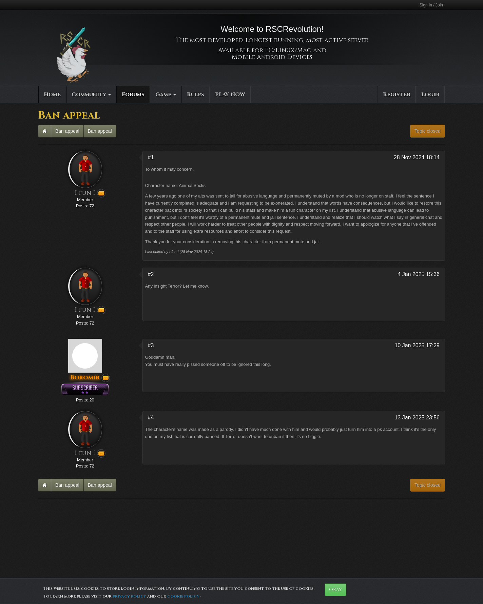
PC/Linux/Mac (288, 50)
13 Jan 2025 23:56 (417, 417)
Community (91, 94)
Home (52, 94)
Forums (133, 94)
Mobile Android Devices (272, 57)
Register (396, 94)
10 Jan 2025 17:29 (417, 345)
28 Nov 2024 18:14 (417, 157)
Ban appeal (67, 131)
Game (165, 94)
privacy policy (129, 596)
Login (430, 94)
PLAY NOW (230, 94)
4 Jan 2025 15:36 (419, 274)
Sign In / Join (431, 5)
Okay (335, 589)
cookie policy (183, 596)
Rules (195, 94)
